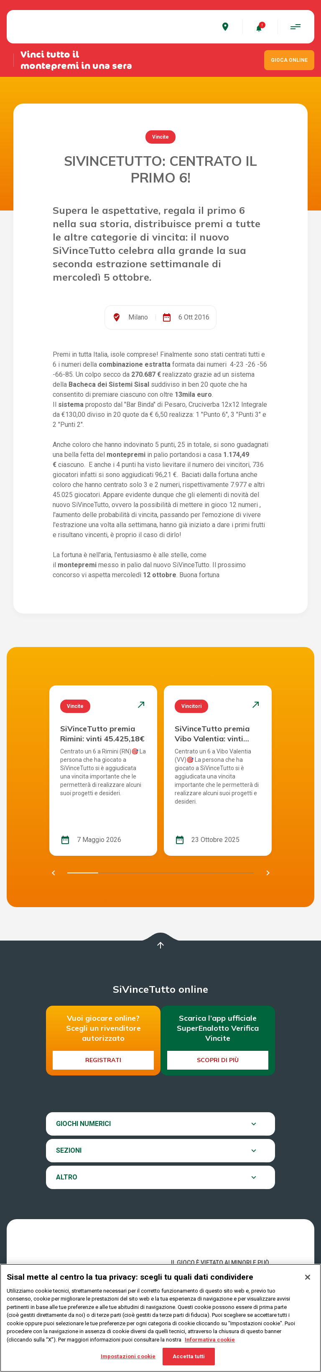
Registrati (103, 1060)
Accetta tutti (189, 1356)
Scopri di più (218, 1060)
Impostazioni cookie (128, 1356)
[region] (160, 1318)
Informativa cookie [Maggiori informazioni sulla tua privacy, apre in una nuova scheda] (210, 1339)
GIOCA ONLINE (289, 60)
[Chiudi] (307, 1277)
